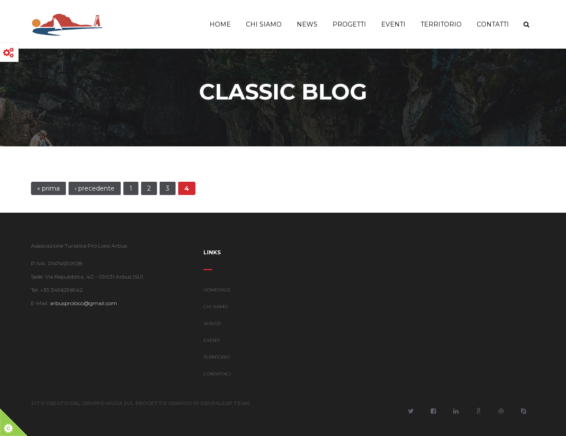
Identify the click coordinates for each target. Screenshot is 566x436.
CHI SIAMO (215, 307)
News (307, 24)
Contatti (493, 24)
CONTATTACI (217, 374)
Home (220, 24)
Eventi (393, 24)
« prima (48, 188)
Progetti (349, 24)
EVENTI (211, 341)
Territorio (441, 24)
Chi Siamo (264, 24)
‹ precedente (95, 188)
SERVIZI (212, 324)
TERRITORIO (216, 357)
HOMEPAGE (217, 290)
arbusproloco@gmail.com (83, 303)
